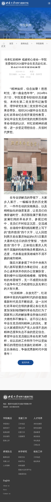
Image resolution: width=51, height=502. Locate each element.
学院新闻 (40, 43)
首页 (11, 43)
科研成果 (21, 465)
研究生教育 (38, 428)
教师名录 (6, 457)
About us (6, 485)
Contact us (6, 493)
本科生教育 (38, 423)
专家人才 (6, 461)
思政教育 (37, 432)
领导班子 (6, 428)
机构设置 (6, 432)
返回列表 (25, 362)
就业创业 (37, 436)
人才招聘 (6, 465)
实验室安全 (22, 474)
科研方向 (21, 457)
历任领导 (6, 436)
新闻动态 (24, 43)
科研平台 (21, 461)
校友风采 (37, 461)
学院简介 (6, 423)
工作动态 (21, 423)
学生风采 (37, 440)
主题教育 (21, 436)
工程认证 (37, 444)
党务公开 (21, 428)
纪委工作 (21, 432)
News (5, 489)
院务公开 (6, 440)
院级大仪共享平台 (24, 469)
